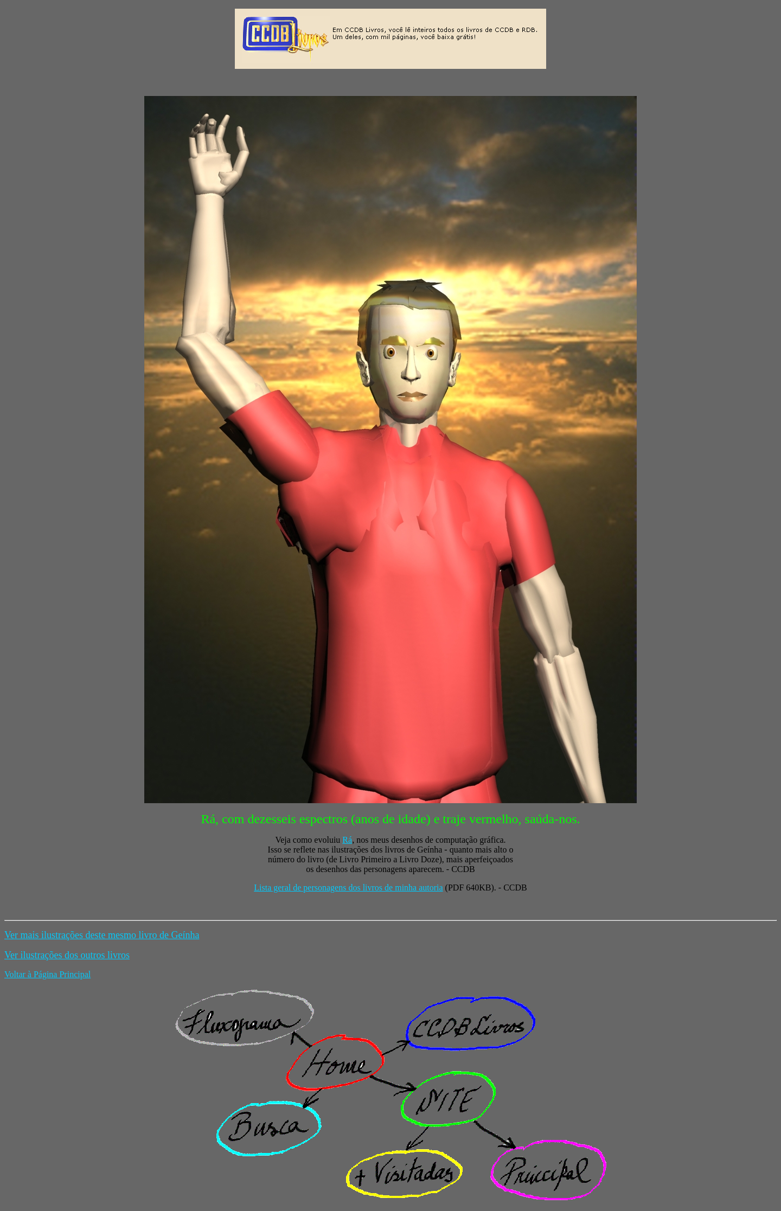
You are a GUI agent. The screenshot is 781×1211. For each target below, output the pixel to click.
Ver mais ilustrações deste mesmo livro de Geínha (101, 935)
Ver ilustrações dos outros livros (67, 955)
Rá (347, 839)
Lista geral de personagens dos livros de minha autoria (348, 887)
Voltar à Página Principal (47, 974)
